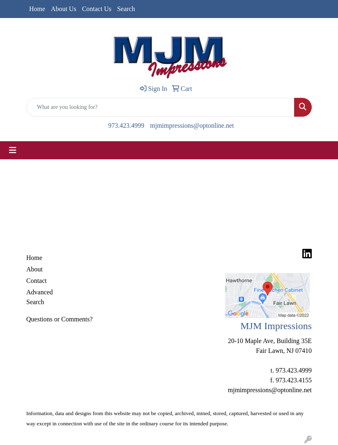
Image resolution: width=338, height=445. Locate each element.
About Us (63, 8)
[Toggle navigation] (12, 150)
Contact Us (97, 8)
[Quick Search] (160, 107)
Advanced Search (39, 297)
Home (37, 8)
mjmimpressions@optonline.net (192, 125)
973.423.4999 (126, 125)
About (34, 269)
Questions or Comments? (59, 319)
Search (126, 8)
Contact (36, 280)
